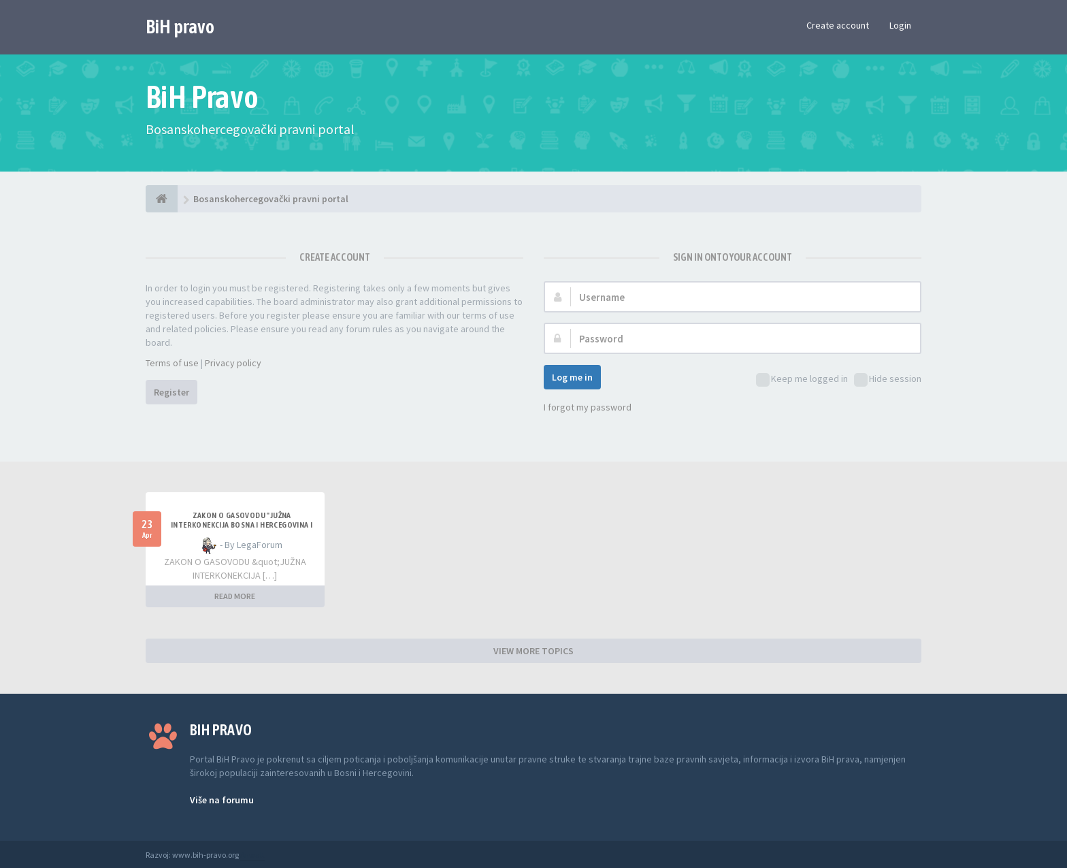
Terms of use (172, 363)
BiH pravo (180, 26)
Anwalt (252, 855)
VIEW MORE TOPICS (533, 651)
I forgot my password (587, 407)
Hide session (887, 379)
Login (900, 25)
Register (171, 392)
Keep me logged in (802, 379)
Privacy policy (233, 363)
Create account (837, 25)
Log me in (572, 377)
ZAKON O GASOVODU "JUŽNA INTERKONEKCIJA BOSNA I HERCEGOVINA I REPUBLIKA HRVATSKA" (241, 525)
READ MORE (234, 596)
